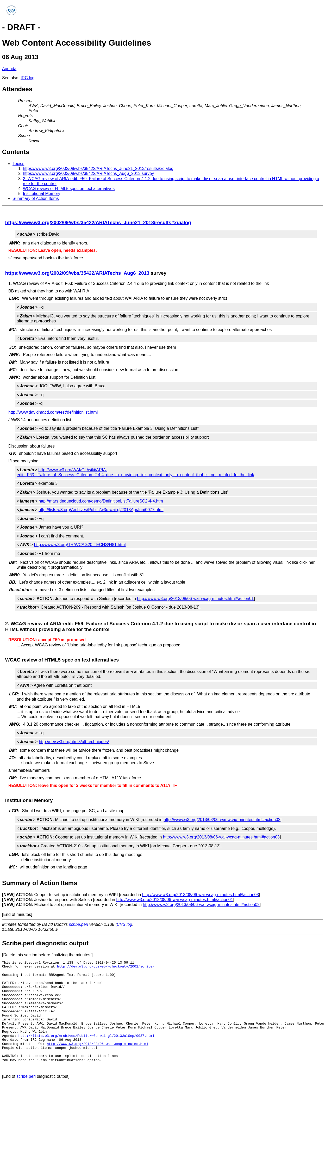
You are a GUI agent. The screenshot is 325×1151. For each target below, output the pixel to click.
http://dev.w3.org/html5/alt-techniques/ (74, 741)
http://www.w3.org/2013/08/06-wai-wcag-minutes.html (97, 1044)
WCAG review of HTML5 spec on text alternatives (69, 188)
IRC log (27, 78)
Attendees (17, 89)
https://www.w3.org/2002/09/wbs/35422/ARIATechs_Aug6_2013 (77, 273)
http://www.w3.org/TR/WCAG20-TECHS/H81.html (80, 544)
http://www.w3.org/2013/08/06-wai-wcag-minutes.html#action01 (195, 598)
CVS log (124, 924)
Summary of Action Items (35, 198)
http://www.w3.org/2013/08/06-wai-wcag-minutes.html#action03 (221, 837)
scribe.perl (78, 924)
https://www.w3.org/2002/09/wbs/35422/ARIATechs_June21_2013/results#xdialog (98, 168)
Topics (18, 163)
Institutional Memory (41, 193)
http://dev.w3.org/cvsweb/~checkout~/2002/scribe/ (105, 966)
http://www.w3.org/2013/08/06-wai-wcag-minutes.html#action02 (222, 819)
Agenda (9, 68)
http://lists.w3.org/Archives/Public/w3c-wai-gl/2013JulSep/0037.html (86, 1035)
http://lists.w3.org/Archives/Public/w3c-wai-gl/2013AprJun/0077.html (101, 509)
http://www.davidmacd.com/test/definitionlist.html (53, 412)
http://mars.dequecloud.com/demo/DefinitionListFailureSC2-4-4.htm (101, 501)
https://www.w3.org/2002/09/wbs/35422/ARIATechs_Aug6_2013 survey (88, 173)
